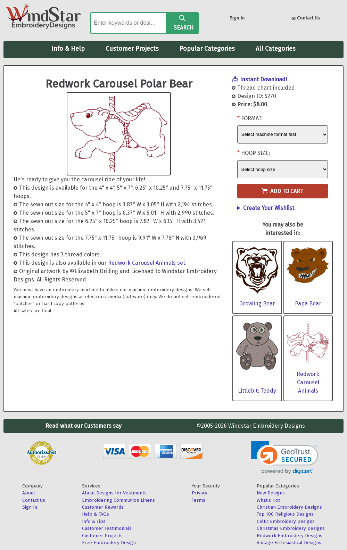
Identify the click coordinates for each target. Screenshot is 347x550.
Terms (198, 500)
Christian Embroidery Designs (289, 507)
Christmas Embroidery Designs (291, 528)
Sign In (237, 18)
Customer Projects (132, 48)
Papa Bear (308, 303)
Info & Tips (94, 521)
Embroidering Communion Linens (118, 500)
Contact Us (305, 19)
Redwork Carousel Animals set (146, 263)
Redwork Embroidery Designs (289, 536)
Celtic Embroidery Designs (286, 521)
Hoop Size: (255, 153)
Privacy (199, 493)
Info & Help (68, 48)
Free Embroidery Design (109, 542)
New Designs (271, 493)
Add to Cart (282, 191)
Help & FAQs (95, 514)
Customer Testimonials (107, 528)
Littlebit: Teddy (257, 390)
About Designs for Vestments (114, 493)
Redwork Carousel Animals (308, 382)
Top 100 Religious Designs (285, 514)
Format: (252, 118)
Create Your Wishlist (268, 208)
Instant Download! (263, 79)
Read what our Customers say (84, 425)
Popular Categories (207, 48)
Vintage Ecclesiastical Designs (289, 542)
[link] (285, 457)
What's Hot (268, 500)
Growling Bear (257, 303)
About (28, 493)
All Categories (276, 48)
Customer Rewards (103, 507)
